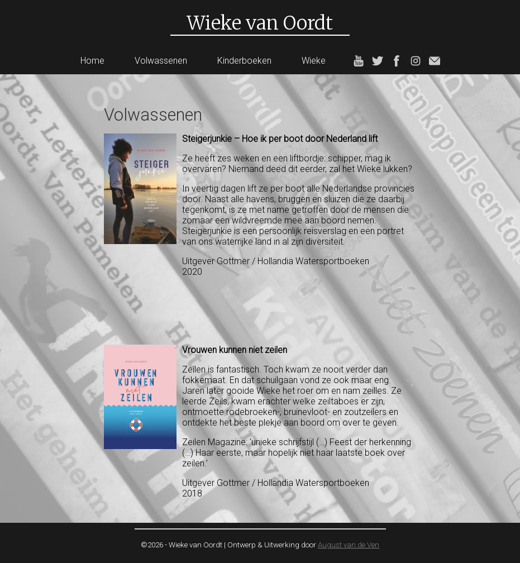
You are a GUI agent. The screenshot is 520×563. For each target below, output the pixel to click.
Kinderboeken (244, 60)
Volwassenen (161, 60)
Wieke (314, 60)
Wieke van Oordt (260, 23)
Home (92, 60)
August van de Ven (348, 545)
